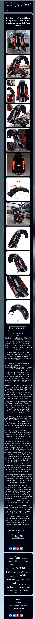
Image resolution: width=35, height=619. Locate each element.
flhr (26, 561)
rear (28, 568)
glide (23, 575)
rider (20, 592)
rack (17, 576)
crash (14, 572)
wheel (28, 572)
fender (26, 590)
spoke (12, 576)
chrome (18, 565)
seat (12, 564)
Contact (18, 602)
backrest (10, 587)
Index (18, 599)
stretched (25, 558)
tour (19, 584)
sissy (20, 590)
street (21, 571)
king (18, 557)
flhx (23, 561)
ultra (16, 592)
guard (15, 590)
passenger (21, 587)
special (10, 590)
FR (20, 612)
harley (25, 579)
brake (24, 565)
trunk (10, 558)
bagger (11, 561)
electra (11, 579)
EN (16, 612)
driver (24, 584)
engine (18, 580)
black (17, 561)
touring (20, 567)
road (12, 583)
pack (28, 587)
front (8, 571)
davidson (10, 568)
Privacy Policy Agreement (18, 605)
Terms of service (18, 608)
